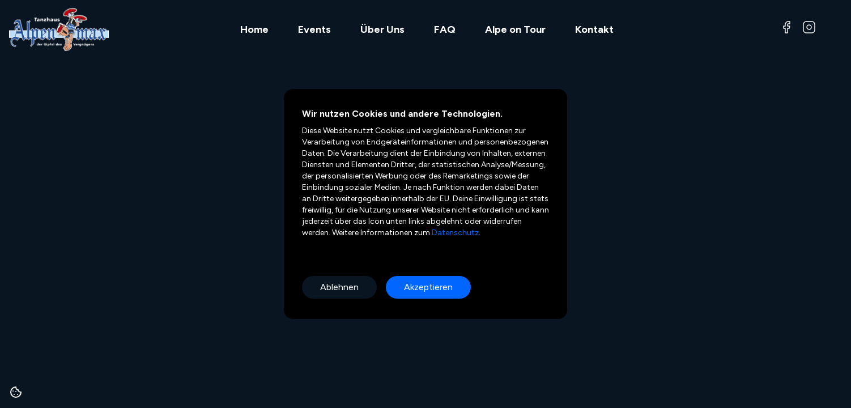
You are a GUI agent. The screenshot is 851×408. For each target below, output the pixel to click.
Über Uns (382, 29)
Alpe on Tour (515, 29)
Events (314, 29)
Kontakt (594, 29)
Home (254, 29)
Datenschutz (454, 232)
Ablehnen (339, 287)
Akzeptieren (428, 287)
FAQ (445, 29)
